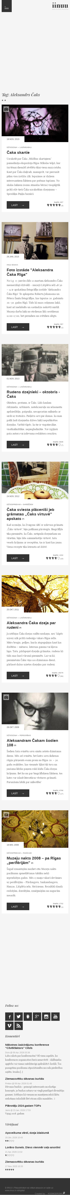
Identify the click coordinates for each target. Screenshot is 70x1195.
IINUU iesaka (12, 265)
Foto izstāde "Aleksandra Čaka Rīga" (30, 272)
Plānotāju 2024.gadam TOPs (23, 1106)
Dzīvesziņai (12, 147)
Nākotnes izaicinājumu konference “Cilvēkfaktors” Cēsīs (27, 1046)
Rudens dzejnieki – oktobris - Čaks (33, 394)
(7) (23, 519)
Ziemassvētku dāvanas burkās (24, 1079)
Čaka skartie (18, 152)
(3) (15, 745)
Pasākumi (27, 853)
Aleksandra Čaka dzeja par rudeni (31, 625)
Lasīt (18, 205)
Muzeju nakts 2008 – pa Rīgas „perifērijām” (34, 861)
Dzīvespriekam (14, 504)
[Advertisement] (35, 54)
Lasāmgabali (26, 147)
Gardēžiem (28, 504)
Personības (25, 735)
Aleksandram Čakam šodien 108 (32, 743)
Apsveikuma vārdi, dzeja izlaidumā (27, 1133)
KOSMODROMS (55, 1193)
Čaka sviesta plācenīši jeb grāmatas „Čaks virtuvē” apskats (30, 514)
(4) (20, 628)
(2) (32, 863)
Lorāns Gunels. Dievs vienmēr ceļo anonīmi (32, 1147)
